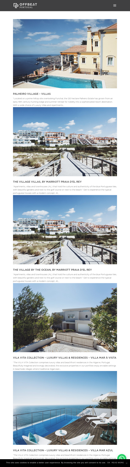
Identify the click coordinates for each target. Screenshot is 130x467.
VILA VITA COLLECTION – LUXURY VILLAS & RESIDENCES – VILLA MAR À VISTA (64, 358)
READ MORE (118, 463)
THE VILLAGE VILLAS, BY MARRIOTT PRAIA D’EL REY (47, 182)
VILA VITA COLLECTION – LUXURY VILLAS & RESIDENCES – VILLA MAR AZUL (63, 450)
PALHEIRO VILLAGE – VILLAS (32, 94)
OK (108, 463)
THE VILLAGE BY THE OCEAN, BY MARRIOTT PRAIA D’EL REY (52, 270)
